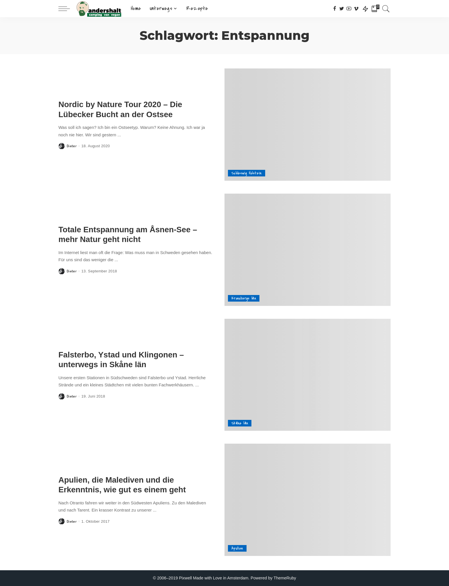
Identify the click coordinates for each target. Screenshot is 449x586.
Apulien (237, 548)
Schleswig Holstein (246, 173)
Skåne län (239, 423)
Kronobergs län (243, 298)
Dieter (72, 146)
